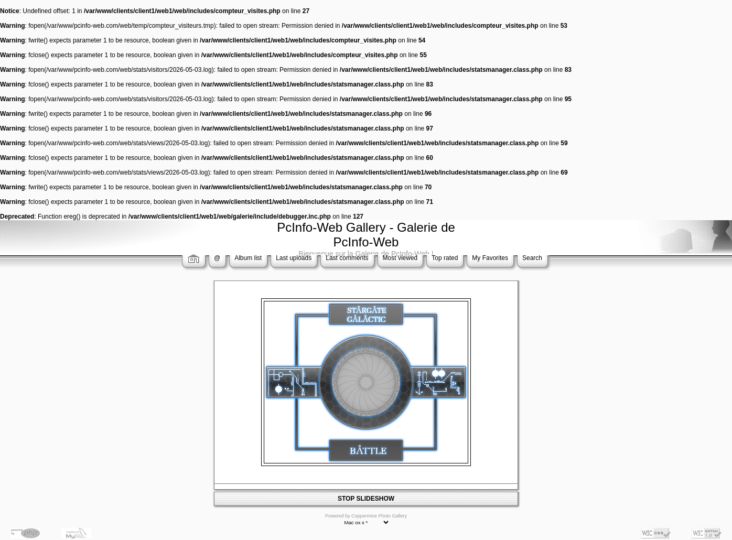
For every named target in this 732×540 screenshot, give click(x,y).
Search (532, 258)
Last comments (347, 258)
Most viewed (400, 258)
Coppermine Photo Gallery (379, 516)
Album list (248, 258)
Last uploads (293, 258)
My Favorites (490, 258)
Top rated (445, 258)
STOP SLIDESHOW (366, 498)
